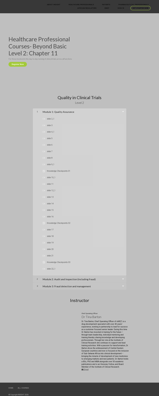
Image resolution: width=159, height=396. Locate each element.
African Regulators (141, 4)
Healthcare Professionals (67, 4)
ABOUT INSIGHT (43, 4)
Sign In (123, 8)
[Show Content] (123, 109)
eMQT (112, 8)
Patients (88, 4)
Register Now (18, 64)
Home (11, 386)
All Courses (23, 386)
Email (85, 367)
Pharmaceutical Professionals (112, 4)
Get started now (140, 8)
